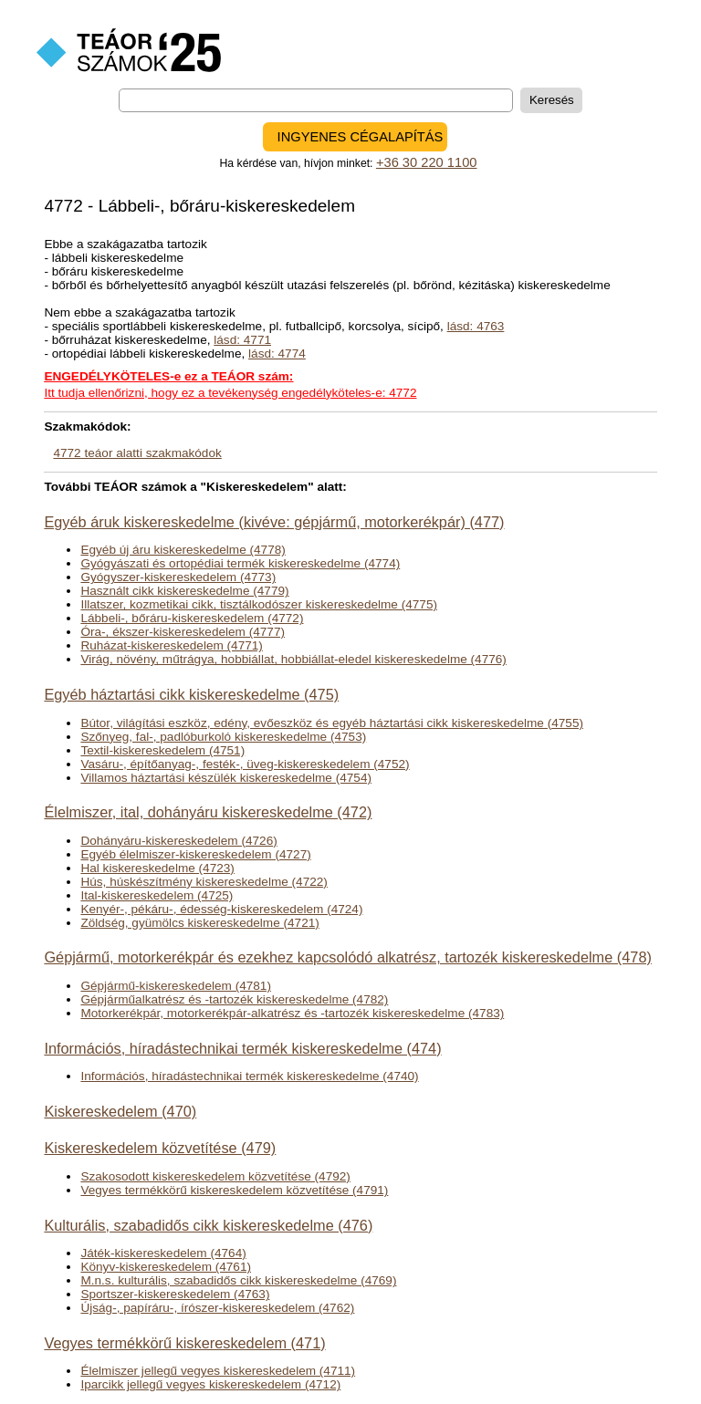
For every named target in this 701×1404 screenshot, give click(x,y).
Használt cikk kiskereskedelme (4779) (184, 591)
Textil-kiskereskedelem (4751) (162, 750)
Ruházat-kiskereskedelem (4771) (171, 645)
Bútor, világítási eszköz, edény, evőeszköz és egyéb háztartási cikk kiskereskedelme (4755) (331, 723)
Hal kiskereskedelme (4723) (157, 868)
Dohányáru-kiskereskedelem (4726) (178, 841)
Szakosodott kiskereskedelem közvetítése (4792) (215, 1176)
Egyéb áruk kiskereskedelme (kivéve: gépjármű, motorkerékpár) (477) (274, 522)
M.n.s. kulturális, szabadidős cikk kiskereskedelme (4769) (238, 1280)
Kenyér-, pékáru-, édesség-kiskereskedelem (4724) (221, 909)
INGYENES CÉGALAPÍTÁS (360, 137)
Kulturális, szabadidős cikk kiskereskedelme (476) (208, 1225)
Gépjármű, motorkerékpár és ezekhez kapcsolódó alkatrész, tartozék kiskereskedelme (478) (347, 957)
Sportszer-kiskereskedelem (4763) (174, 1294)
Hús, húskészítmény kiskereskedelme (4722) (203, 882)
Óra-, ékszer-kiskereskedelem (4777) (182, 632)
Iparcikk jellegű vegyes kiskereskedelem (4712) (210, 1384)
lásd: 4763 (476, 326)
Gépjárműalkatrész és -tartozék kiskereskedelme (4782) (234, 999)
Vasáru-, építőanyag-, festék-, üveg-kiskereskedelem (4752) (244, 764)
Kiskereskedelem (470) (120, 1111)
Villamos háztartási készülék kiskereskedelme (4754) (225, 778)
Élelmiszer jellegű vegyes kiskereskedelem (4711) (217, 1371)
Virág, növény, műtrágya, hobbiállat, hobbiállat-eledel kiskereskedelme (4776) (293, 659)
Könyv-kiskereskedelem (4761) (165, 1267)
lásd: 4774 (277, 353)
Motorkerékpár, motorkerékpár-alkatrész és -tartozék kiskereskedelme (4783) (292, 1013)
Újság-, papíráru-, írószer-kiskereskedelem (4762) (217, 1308)
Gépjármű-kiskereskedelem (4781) (175, 986)
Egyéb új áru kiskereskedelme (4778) (182, 549)
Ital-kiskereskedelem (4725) (156, 895)
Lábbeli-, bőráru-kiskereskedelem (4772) (191, 618)
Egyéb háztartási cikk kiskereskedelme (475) (191, 694)
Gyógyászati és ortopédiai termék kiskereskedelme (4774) (240, 563)
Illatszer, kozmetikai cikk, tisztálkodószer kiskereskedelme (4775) (258, 604)
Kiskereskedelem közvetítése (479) (160, 1147)
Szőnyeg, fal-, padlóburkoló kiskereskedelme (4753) (223, 737)
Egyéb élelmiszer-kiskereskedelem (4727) (195, 854)
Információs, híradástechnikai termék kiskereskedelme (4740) (249, 1076)
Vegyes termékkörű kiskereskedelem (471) (184, 1343)
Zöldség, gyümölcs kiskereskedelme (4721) (199, 923)
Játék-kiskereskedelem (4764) (163, 1253)
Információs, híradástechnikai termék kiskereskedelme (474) (242, 1048)
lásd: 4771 (242, 340)
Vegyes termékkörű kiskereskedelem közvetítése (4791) (234, 1190)
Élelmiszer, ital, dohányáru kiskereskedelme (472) (207, 812)
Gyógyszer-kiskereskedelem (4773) (178, 577)
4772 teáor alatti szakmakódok (137, 453)
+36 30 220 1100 (426, 162)
